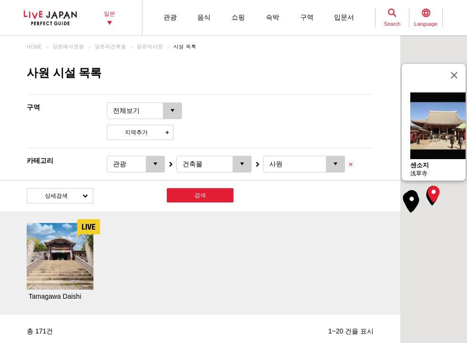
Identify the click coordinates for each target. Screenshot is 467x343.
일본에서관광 (68, 46)
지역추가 (136, 132)
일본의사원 (150, 46)
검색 (200, 195)
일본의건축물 (110, 46)
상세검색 (56, 195)
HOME (34, 46)
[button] (433, 194)
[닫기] (454, 75)
